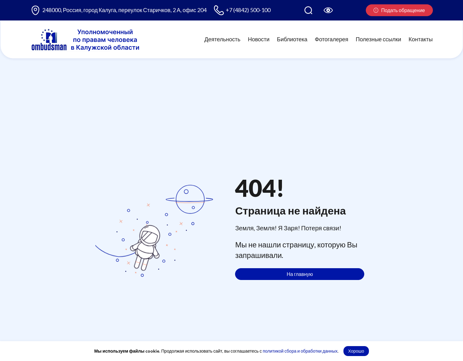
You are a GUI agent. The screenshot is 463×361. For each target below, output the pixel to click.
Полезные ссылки (378, 39)
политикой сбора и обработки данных (300, 351)
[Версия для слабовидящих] (328, 10)
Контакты (421, 39)
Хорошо (356, 351)
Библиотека (292, 39)
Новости (259, 39)
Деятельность (222, 39)
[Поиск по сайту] (308, 10)
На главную (300, 274)
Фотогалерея (331, 39)
